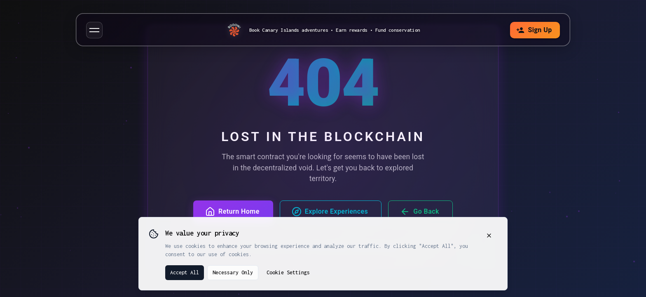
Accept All (184, 272)
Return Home (232, 212)
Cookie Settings (288, 272)
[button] (94, 30)
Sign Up (534, 30)
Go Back (419, 212)
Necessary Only (233, 272)
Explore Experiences (330, 212)
